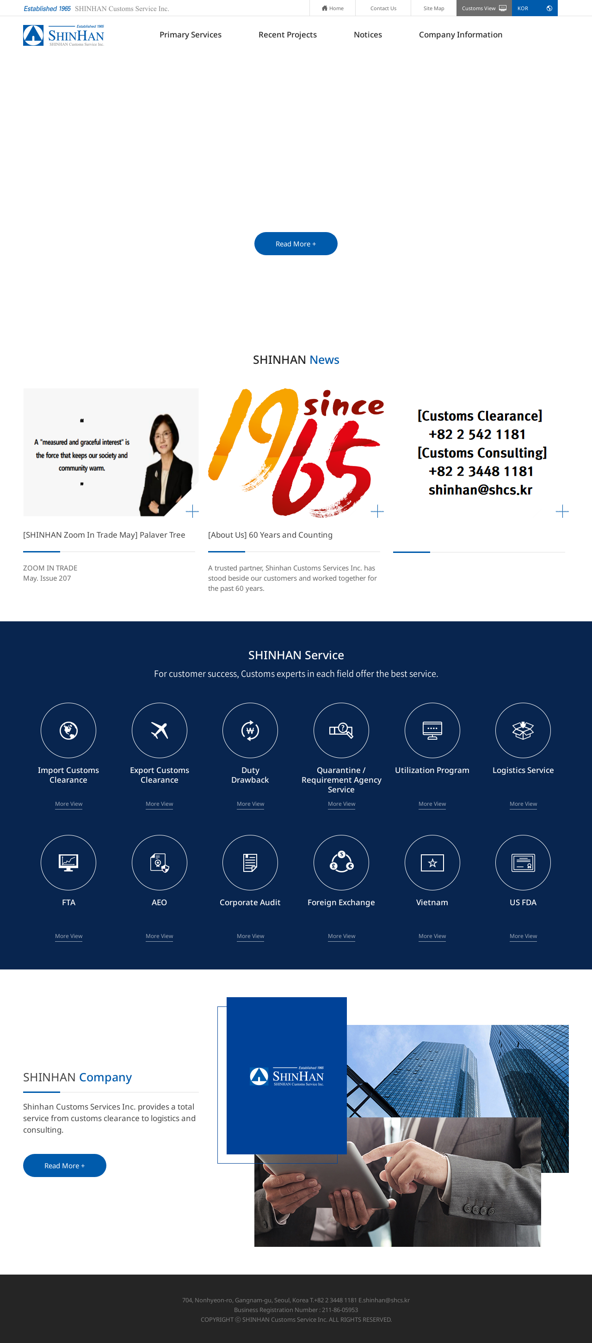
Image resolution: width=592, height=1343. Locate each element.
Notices (368, 34)
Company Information (461, 34)
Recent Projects (288, 34)
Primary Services (191, 34)
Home (333, 8)
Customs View (479, 8)
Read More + (296, 243)
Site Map (434, 8)
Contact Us (383, 8)
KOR (523, 8)
